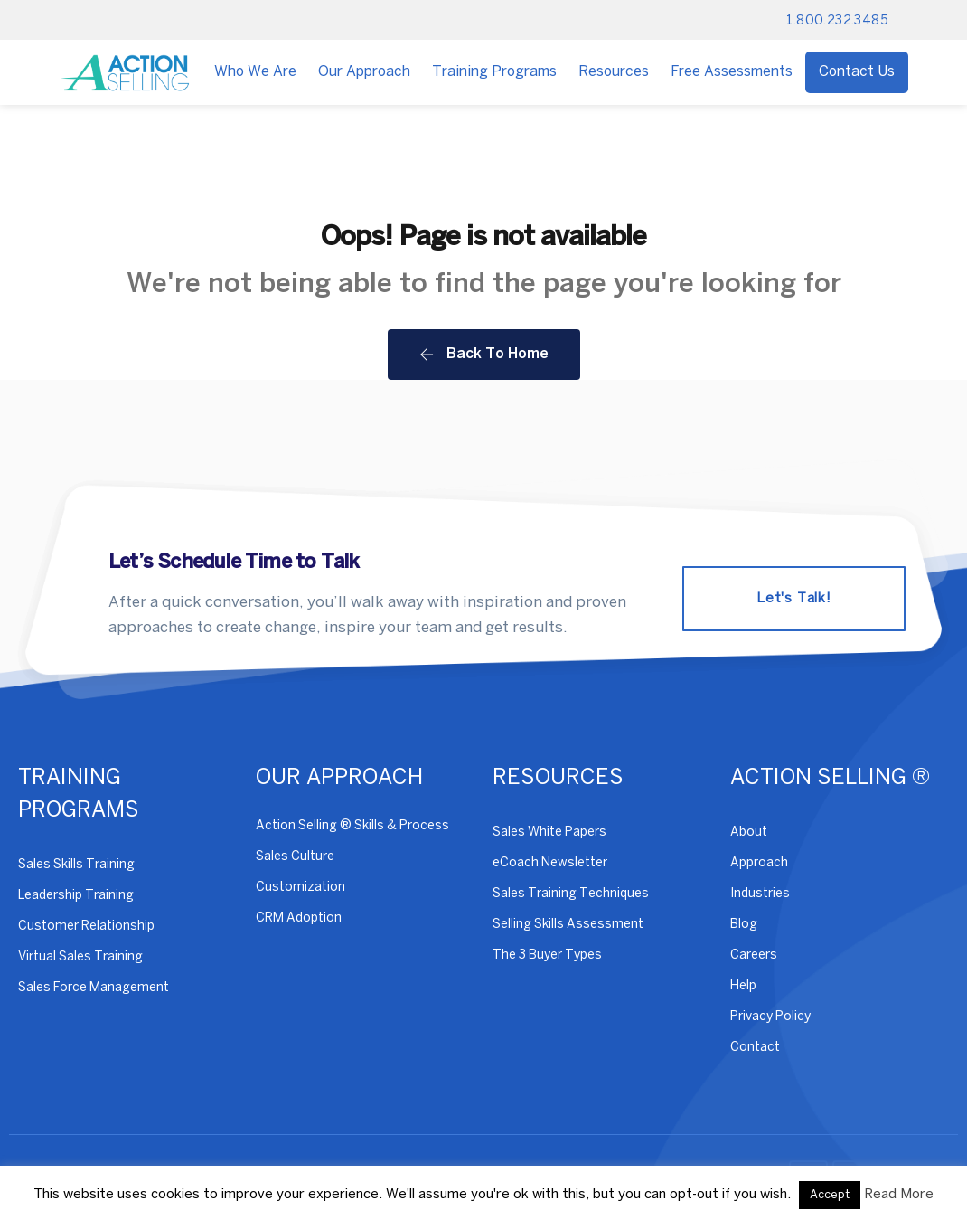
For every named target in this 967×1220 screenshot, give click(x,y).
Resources (613, 72)
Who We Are (255, 72)
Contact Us (857, 72)
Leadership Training (76, 896)
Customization (300, 888)
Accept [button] (830, 1195)
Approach (759, 863)
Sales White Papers (549, 832)
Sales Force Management (93, 988)
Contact (755, 1048)
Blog (743, 925)
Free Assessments (732, 72)
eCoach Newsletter (550, 863)
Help (743, 986)
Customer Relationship (86, 926)
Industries (760, 894)
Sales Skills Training (76, 865)
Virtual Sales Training (80, 957)
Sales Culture (295, 857)
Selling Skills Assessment (568, 925)
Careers (753, 955)
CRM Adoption (299, 918)
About (748, 832)
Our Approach (364, 72)
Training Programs (494, 72)
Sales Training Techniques (571, 894)
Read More (899, 1194)
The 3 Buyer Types (547, 955)
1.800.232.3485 (837, 21)
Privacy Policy (770, 1017)
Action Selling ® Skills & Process (352, 826)
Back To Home (484, 354)
